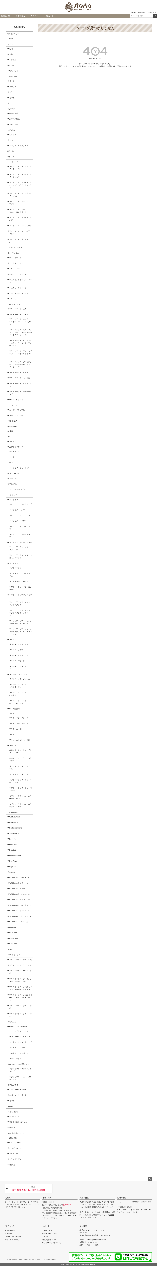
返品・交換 (84, 1198)
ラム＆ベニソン (15, 451)
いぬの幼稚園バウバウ (15, 1133)
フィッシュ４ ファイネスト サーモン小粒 (21, 167)
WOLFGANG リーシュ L (20, 922)
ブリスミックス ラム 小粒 (20, 965)
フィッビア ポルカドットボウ (20, 527)
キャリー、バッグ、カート (19, 146)
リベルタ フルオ (16, 650)
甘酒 (11, 431)
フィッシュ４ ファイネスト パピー (21, 219)
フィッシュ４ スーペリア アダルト (20, 202)
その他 (11, 65)
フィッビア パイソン (17, 521)
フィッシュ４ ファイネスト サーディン (21, 194)
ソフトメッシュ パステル (19, 581)
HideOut (12, 850)
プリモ (11, 713)
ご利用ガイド (151, 12)
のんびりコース (15, 1143)
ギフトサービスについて (51, 1243)
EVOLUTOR (13, 1085)
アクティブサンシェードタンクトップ (20, 1078)
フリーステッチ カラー (18, 309)
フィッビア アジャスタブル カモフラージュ (21, 556)
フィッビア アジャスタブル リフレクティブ (21, 548)
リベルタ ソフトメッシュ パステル (20, 694)
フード (10, 38)
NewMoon (13, 944)
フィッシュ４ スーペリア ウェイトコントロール (20, 210)
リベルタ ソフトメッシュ (19, 674)
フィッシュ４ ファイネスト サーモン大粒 (21, 175)
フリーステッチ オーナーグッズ (20, 393)
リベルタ (12, 640)
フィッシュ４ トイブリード (20, 226)
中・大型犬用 (14, 709)
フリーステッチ (14, 304)
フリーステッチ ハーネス (19, 378)
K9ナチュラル (13, 253)
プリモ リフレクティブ (18, 718)
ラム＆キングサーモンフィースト (20, 281)
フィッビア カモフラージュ (20, 515)
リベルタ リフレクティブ (19, 644)
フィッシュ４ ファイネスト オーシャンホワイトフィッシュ (21, 185)
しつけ (11, 140)
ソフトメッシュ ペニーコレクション (20, 588)
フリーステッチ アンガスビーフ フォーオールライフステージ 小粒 (20, 364)
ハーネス (12, 87)
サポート (46, 1226)
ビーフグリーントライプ (18, 293)
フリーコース (14, 1154)
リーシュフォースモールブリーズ (20, 767)
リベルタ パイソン (17, 661)
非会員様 (11, 1165)
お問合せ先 (121, 1198)
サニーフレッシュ (16, 400)
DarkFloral (13, 861)
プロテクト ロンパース (18, 1053)
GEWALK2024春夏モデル (19, 1064)
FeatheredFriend (15, 828)
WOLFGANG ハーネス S (19, 894)
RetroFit (12, 839)
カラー (11, 92)
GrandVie (13, 844)
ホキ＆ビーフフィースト (18, 274)
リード (11, 81)
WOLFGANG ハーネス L (20, 905)
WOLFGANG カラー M (18, 883)
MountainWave (15, 855)
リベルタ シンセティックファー (20, 667)
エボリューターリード (17, 1095)
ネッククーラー (15, 1059)
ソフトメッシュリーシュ (18, 774)
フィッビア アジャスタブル (20, 543)
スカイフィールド (15, 247)
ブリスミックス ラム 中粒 (20, 960)
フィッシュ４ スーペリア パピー (20, 232)
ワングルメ (12, 421)
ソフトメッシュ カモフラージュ (20, 574)
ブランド (10, 157)
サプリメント (13, 71)
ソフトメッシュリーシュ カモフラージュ (20, 781)
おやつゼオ (13, 478)
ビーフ (11, 457)
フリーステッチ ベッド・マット (20, 385)
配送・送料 (47, 1198)
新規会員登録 (10, 1230)
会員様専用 (12, 1138)
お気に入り (21, 16)
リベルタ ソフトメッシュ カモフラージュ (20, 685)
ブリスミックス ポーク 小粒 (20, 972)
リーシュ (12, 745)
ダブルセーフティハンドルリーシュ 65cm (20, 797)
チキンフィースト (16, 269)
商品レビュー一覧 (12, 1240)
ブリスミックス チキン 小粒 (20, 1007)
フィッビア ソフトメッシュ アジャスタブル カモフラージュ (21, 612)
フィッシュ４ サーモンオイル (20, 240)
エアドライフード (16, 447)
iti (9, 437)
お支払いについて (49, 1237)
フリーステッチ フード (18, 315)
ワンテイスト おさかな (18, 1122)
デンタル (12, 60)
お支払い (8, 1198)
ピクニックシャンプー (17, 489)
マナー (11, 103)
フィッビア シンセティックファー (20, 535)
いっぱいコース (15, 1148)
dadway (11, 1106)
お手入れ (11, 109)
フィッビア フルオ (17, 510)
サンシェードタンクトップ (19, 1037)
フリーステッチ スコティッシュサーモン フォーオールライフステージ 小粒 (20, 332)
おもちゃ (12, 135)
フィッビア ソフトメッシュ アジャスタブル (21, 603)
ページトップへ (150, 1179)
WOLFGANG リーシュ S (19, 911)
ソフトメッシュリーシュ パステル (20, 789)
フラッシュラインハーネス (19, 740)
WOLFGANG (13, 812)
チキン (11, 463)
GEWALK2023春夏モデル (19, 1026)
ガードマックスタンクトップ (20, 1042)
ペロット (11, 1127)
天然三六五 (12, 484)
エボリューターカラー (17, 1090)
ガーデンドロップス (17, 410)
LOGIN (134, 12)
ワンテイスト (13, 1112)
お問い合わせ (12, 1259)
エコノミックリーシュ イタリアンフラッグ (20, 751)
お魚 (11, 54)
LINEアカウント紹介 (13, 1237)
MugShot (12, 927)
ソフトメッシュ (15, 563)
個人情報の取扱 (50, 1259)
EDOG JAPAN (13, 474)
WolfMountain (14, 817)
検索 (155, 16)
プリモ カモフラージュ (18, 723)
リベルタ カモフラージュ (19, 655)
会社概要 (83, 1226)
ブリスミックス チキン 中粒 (20, 1015)
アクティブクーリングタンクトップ (20, 1070)
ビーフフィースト (16, 263)
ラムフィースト (15, 258)
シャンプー (13, 124)
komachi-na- (13, 427)
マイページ (35, 16)
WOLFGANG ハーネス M (19, 900)
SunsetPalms (14, 833)
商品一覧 (5, 16)
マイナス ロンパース (17, 1048)
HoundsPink (14, 938)
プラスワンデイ (15, 1159)
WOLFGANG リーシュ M (20, 916)
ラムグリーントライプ (17, 288)
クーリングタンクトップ (18, 1031)
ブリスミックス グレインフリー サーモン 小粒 (20, 980)
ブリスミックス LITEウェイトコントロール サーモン (20, 988)
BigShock (13, 867)
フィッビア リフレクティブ (20, 504)
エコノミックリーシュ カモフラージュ (20, 759)
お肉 (11, 49)
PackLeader (14, 822)
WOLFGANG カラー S (19, 878)
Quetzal (12, 872)
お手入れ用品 (14, 119)
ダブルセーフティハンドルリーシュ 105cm (20, 805)
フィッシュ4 (13, 162)
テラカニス (12, 405)
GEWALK (12, 1022)
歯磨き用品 (13, 113)
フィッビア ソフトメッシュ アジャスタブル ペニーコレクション (21, 631)
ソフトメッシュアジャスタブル (20, 596)
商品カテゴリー (13, 34)
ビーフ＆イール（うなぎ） (19, 468)
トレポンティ (13, 495)
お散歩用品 (12, 76)
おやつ (10, 44)
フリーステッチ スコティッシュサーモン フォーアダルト (20, 321)
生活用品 (11, 130)
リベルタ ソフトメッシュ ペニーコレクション (20, 702)
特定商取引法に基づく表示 (30, 1259)
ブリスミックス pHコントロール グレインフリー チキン (20, 997)
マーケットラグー (16, 415)
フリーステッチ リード (18, 372)
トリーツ (12, 299)
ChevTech (13, 933)
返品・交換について (50, 1240)
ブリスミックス (14, 955)
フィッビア (13, 500)
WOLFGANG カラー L (18, 889)
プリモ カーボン (16, 729)
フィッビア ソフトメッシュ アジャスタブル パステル (21, 622)
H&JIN (10, 949)
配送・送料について (50, 1233)
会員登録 (142, 12)
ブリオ (11, 734)
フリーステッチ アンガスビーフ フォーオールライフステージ (20, 353)
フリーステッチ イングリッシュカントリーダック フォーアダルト (20, 343)
